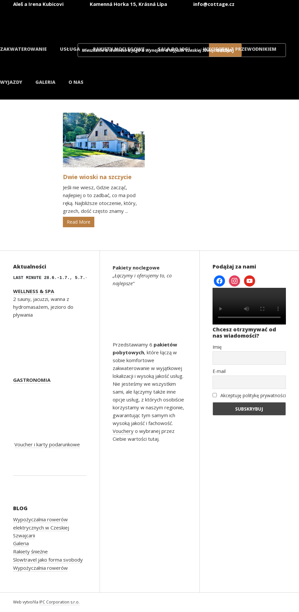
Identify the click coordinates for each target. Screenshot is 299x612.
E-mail (219, 371)
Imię (217, 347)
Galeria (45, 82)
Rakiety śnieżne (30, 551)
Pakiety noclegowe (119, 49)
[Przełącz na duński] (263, 22)
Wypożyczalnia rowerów (40, 568)
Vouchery (123, 431)
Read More (78, 222)
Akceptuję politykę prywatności (249, 395)
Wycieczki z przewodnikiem (239, 49)
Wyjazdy (11, 82)
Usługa (70, 49)
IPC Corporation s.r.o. (59, 602)
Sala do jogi (174, 49)
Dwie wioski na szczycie (97, 177)
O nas (76, 82)
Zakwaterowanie (23, 49)
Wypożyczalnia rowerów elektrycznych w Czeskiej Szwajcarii (41, 527)
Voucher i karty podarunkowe (47, 444)
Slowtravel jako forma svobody (48, 559)
